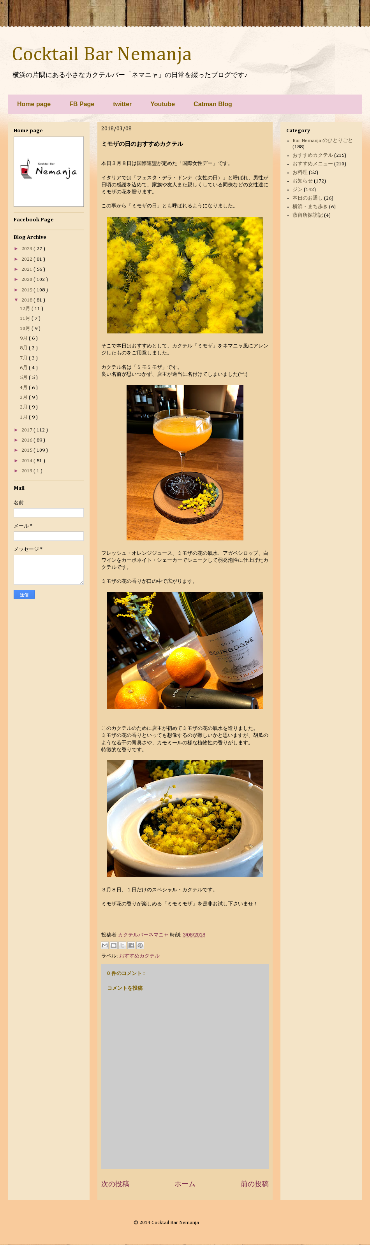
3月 (24, 397)
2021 (27, 269)
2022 (27, 259)
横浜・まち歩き (310, 206)
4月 (24, 387)
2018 (27, 300)
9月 (24, 338)
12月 (26, 308)
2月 (24, 407)
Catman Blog (213, 104)
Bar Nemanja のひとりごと (322, 140)
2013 (27, 470)
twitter (122, 104)
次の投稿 (115, 1184)
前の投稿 (255, 1184)
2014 (27, 460)
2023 (27, 248)
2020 (27, 279)
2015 (27, 450)
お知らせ (302, 181)
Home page (34, 104)
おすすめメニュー (312, 164)
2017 (27, 430)
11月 (26, 318)
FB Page (81, 104)
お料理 (300, 172)
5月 (24, 377)
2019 (27, 290)
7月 (24, 358)
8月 (24, 348)
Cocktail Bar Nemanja (102, 55)
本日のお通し (307, 198)
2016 (27, 440)
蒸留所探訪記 (307, 215)
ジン (297, 189)
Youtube (162, 104)
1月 (24, 417)
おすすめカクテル (139, 956)
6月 (24, 367)
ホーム (185, 1184)
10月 (26, 328)
